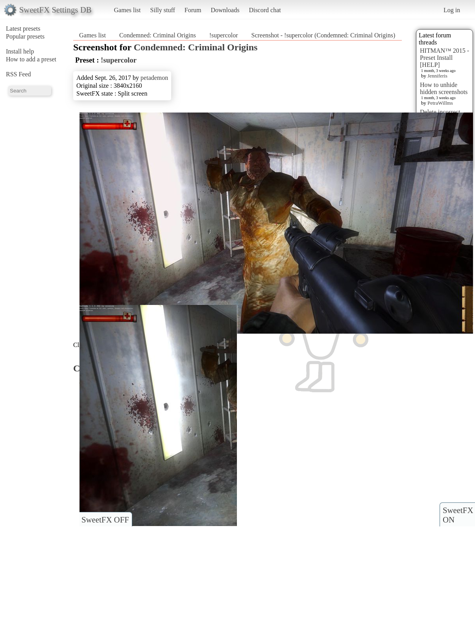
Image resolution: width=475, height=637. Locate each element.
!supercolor (223, 35)
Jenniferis (437, 76)
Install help (20, 51)
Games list (127, 10)
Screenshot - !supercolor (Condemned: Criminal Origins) (323, 35)
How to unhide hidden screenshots (444, 88)
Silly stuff (162, 10)
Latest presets (23, 28)
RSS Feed (18, 74)
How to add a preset (31, 59)
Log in (452, 10)
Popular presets (25, 36)
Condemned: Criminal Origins (157, 35)
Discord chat (265, 10)
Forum (193, 10)
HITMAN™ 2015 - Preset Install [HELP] (444, 57)
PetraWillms (440, 103)
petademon (154, 77)
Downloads (225, 10)
